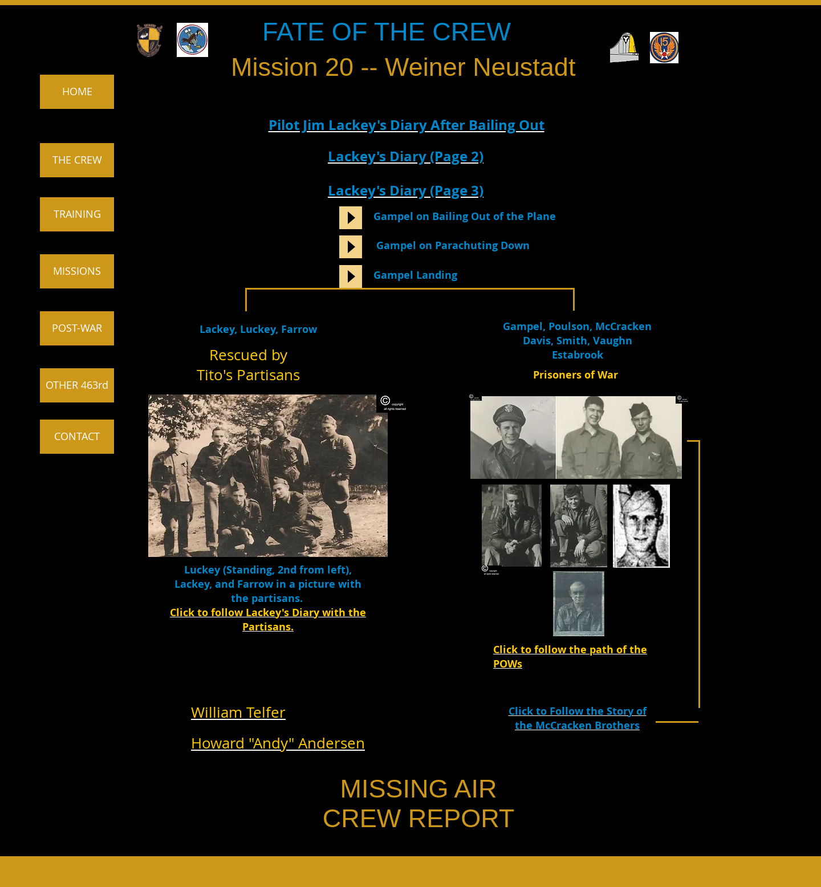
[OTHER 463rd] (77, 385)
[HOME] (77, 92)
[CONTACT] (77, 437)
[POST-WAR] (77, 328)
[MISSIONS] (77, 271)
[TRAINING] (77, 214)
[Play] (350, 217)
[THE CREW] (77, 160)
